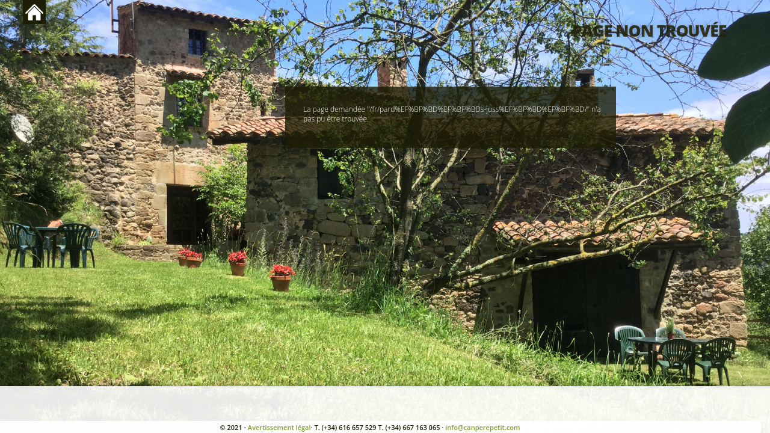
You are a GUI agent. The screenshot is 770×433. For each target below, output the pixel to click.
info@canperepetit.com (482, 427)
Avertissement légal (279, 427)
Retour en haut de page (34, 12)
